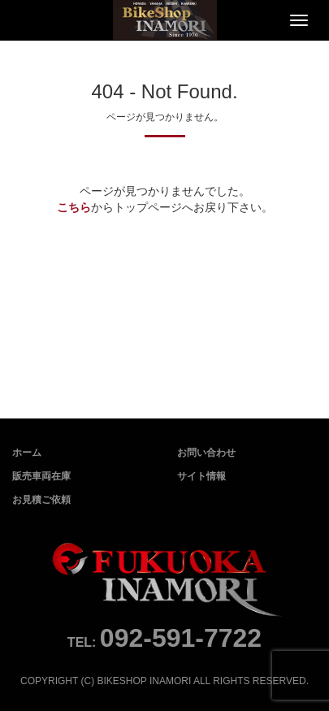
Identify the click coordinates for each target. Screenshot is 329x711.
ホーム (26, 452)
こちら (74, 207)
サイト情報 (201, 476)
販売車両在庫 (41, 476)
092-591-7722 (181, 637)
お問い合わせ (206, 452)
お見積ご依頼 (41, 499)
